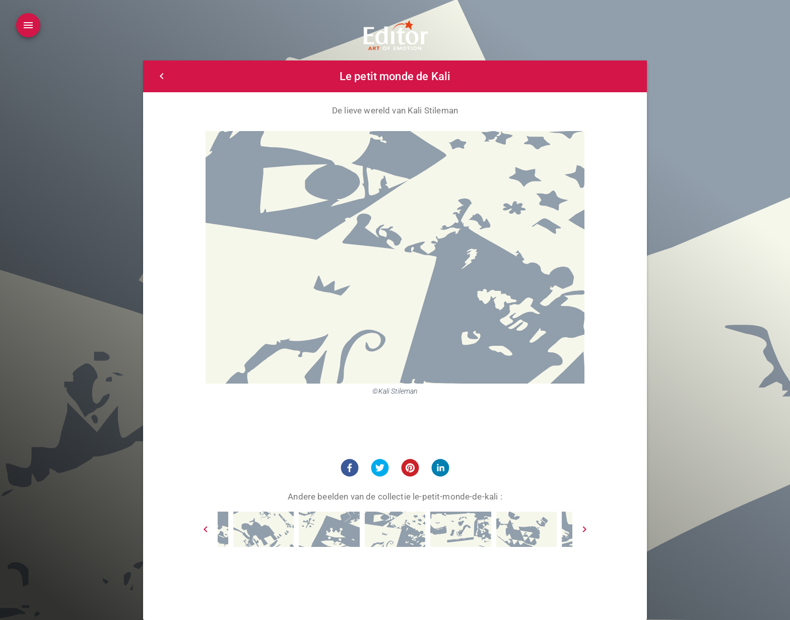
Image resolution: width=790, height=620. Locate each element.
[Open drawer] (28, 25)
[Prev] (205, 529)
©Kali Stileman (394, 391)
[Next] (584, 529)
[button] (350, 468)
